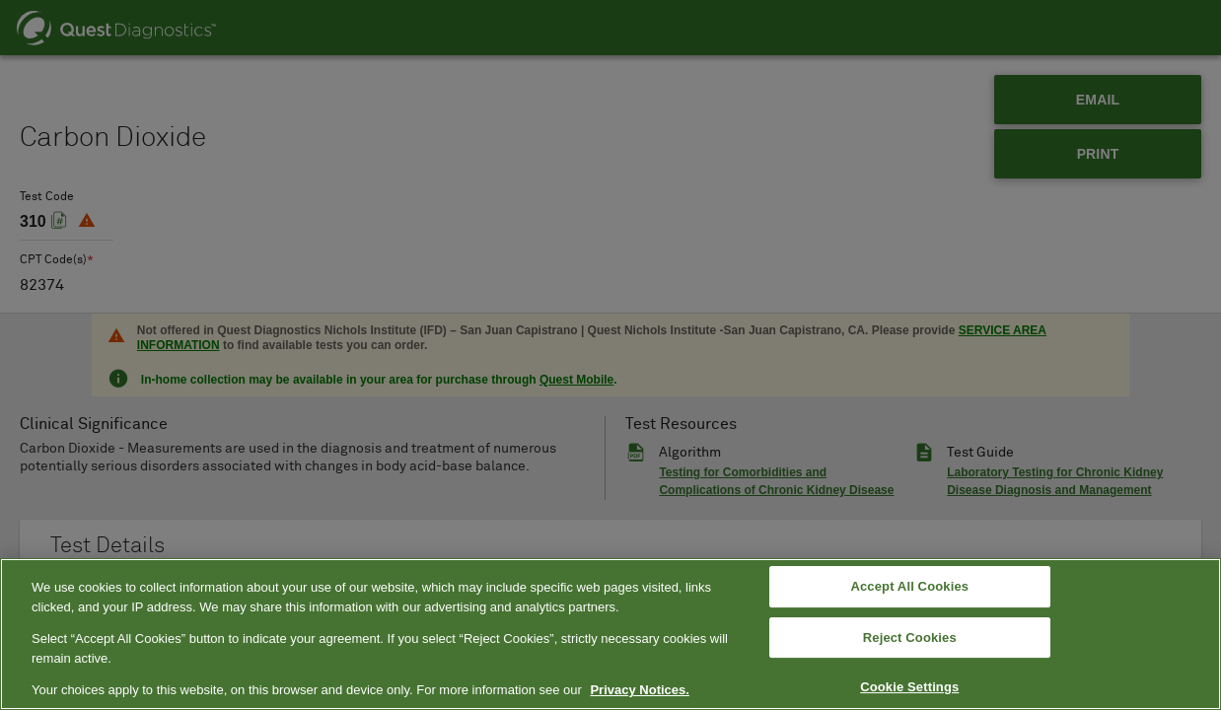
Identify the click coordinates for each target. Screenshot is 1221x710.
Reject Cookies (910, 637)
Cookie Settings (909, 687)
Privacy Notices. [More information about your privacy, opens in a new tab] (639, 689)
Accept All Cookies (909, 586)
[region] (610, 634)
